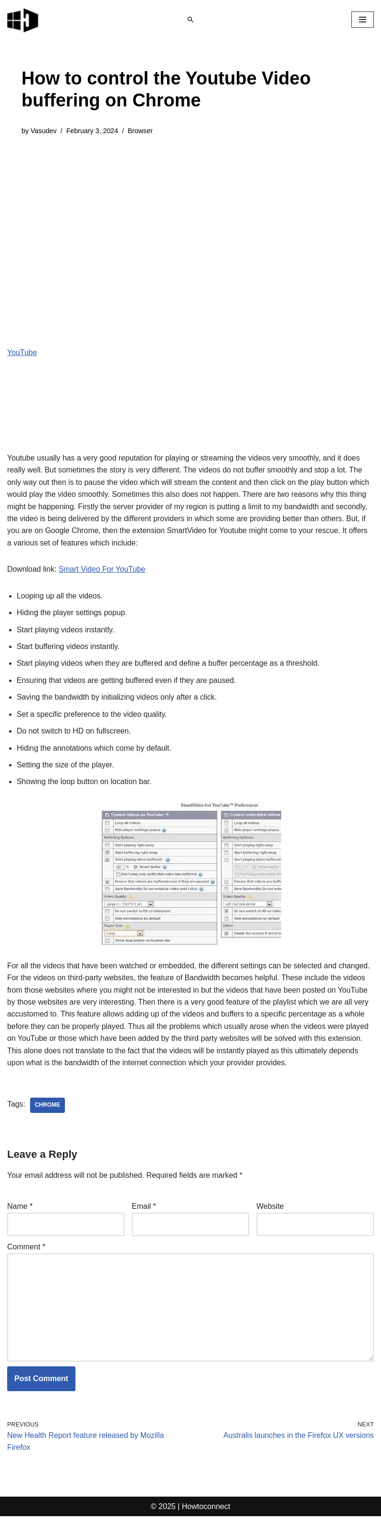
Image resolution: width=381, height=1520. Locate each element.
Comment (26, 1250)
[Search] (190, 19)
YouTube (22, 352)
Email (144, 1209)
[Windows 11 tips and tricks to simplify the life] (23, 19)
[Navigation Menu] (362, 19)
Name (19, 1209)
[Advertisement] (190, 217)
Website (270, 1209)
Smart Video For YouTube (103, 570)
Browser (141, 131)
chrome (47, 1107)
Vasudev (44, 131)
